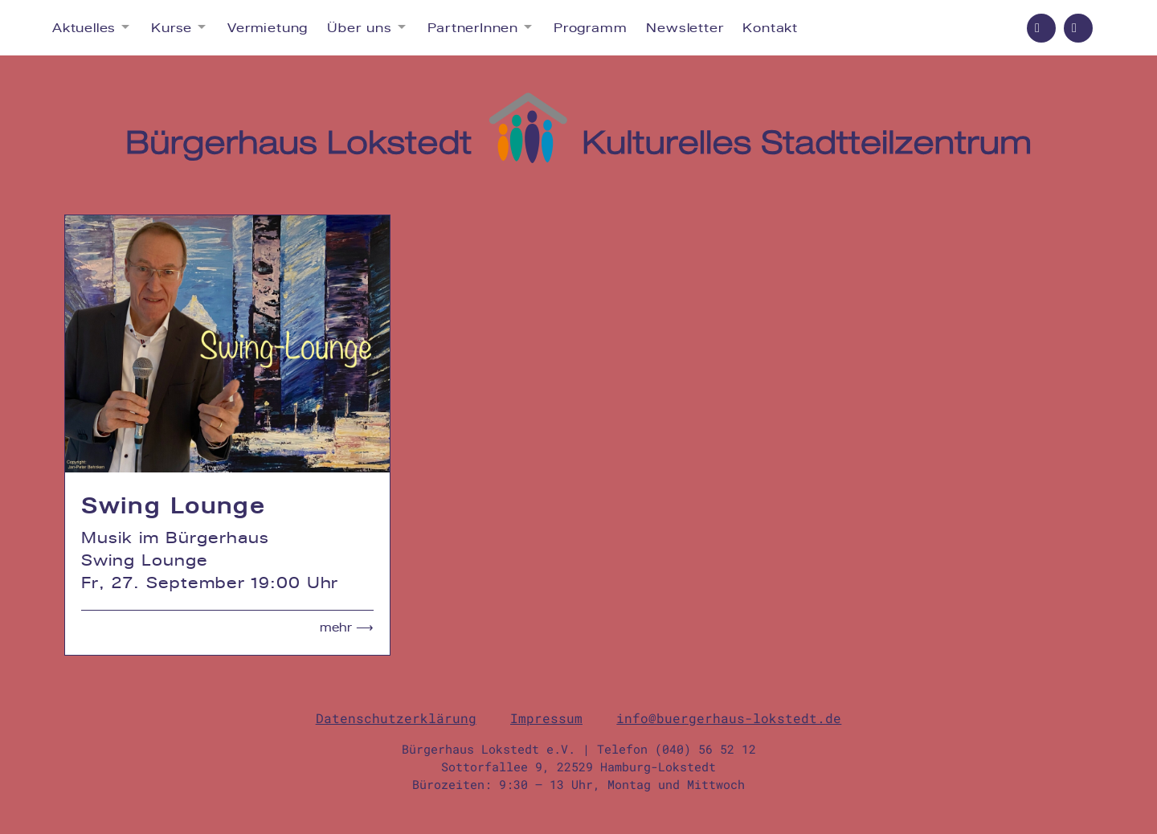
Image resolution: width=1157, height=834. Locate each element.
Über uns (359, 27)
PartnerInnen (473, 27)
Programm (590, 27)
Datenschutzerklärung (396, 717)
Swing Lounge (173, 505)
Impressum (546, 717)
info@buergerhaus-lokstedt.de (728, 717)
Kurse (171, 27)
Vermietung (267, 27)
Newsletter (684, 27)
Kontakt (770, 27)
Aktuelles (84, 27)
